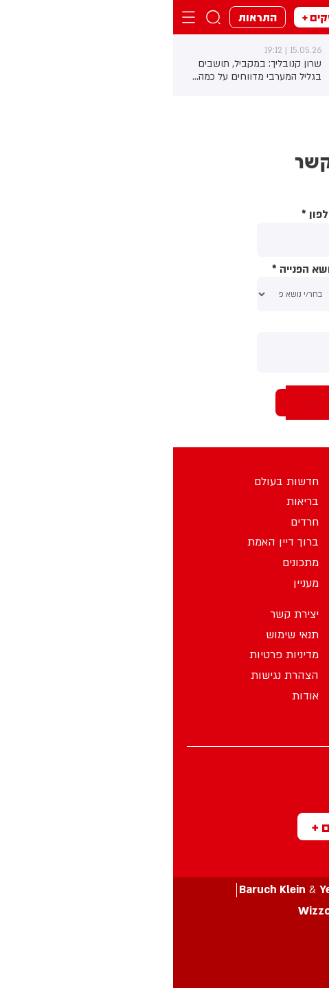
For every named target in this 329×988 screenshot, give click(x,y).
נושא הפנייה (130, 269)
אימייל (227, 269)
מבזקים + (151, 17)
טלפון (145, 214)
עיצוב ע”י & (165, 890)
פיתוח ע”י (165, 911)
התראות (84, 17)
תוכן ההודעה (215, 324)
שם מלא (222, 214)
